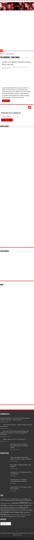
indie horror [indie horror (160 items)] (24, 507)
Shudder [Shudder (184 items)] (6, 512)
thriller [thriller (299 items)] (3, 514)
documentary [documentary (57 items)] (12, 500)
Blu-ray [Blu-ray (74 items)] (15, 499)
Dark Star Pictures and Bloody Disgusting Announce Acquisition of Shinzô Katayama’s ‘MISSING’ (14, 432)
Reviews (26, 67)
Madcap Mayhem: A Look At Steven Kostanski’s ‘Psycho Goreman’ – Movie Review (15, 419)
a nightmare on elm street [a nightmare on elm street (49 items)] (6, 499)
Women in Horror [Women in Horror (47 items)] (16, 516)
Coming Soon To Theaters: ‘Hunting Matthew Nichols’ (18, 480)
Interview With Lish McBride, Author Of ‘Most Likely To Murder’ (21, 458)
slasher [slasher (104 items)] (12, 512)
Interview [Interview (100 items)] (3, 509)
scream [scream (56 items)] (27, 510)
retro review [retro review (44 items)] (28, 509)
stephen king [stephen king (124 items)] (18, 512)
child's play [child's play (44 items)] (19, 499)
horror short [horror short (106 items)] (9, 507)
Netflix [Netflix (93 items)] (23, 509)
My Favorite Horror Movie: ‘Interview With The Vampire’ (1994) (19, 445)
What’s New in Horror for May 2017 (14, 439)
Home (2, 54)
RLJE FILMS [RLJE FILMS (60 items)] (6, 510)
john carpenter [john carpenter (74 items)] (11, 509)
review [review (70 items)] (2, 510)
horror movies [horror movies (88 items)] (24, 505)
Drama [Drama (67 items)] (17, 500)
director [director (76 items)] (6, 500)
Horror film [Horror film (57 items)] (9, 505)
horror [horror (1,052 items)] (24, 502)
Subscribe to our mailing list (11, 113)
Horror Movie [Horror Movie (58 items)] (15, 505)
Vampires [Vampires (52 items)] (24, 514)
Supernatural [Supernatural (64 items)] (26, 512)
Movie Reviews (17, 67)
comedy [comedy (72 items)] (25, 499)
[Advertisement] (17, 30)
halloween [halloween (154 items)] (16, 503)
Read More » (6, 100)
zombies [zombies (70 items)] (23, 516)
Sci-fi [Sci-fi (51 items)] (24, 510)
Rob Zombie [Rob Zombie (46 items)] (20, 510)
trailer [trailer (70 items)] (8, 514)
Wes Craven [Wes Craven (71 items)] (9, 516)
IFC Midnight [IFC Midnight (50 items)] (16, 507)
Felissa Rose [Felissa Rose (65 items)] (22, 500)
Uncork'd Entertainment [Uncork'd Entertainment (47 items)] (16, 514)
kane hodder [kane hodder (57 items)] (18, 509)
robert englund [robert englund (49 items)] (13, 510)
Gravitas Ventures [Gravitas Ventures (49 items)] (7, 503)
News (23, 67)
